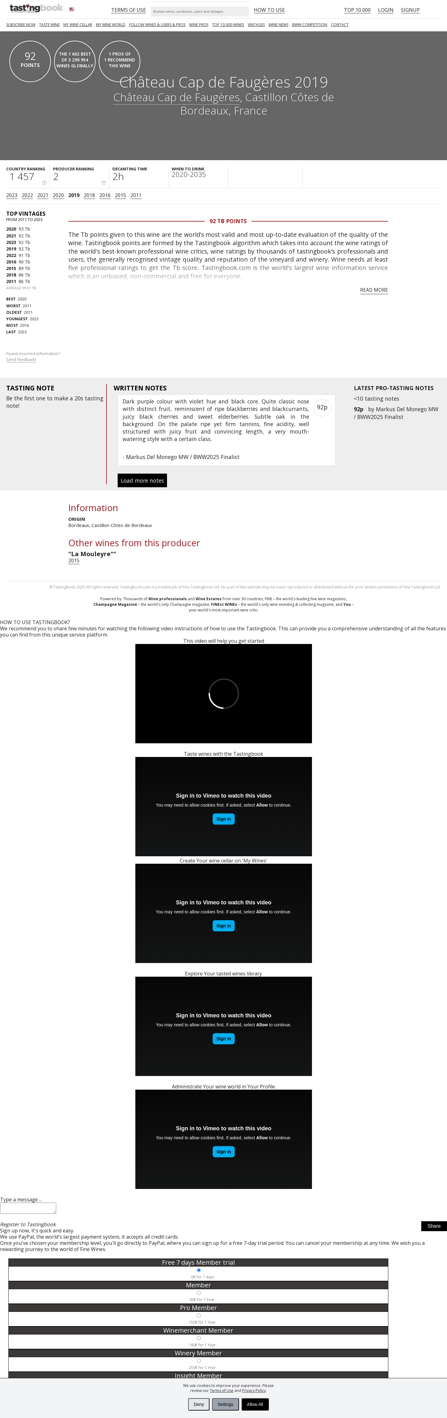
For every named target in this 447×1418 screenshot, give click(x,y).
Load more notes (142, 480)
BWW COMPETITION (309, 24)
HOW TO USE (269, 10)
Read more (374, 289)
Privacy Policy (254, 1390)
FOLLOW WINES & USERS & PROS (157, 24)
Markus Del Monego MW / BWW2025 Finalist (396, 412)
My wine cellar (77, 24)
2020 (58, 195)
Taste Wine (49, 24)
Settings (225, 1404)
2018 (89, 195)
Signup (410, 10)
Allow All (255, 1404)
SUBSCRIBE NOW (20, 24)
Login (386, 10)
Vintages (256, 24)
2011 (136, 195)
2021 (42, 195)
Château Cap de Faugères (176, 96)
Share (434, 1228)
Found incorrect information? (33, 356)
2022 (27, 195)
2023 (11, 195)
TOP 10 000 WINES (228, 24)
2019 (73, 195)
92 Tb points (228, 221)
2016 (105, 195)
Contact (340, 24)
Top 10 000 (357, 10)
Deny (199, 1404)
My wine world (110, 24)
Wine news (278, 24)
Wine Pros (198, 24)
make (61, 398)
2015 (120, 195)
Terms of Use (221, 1390)
